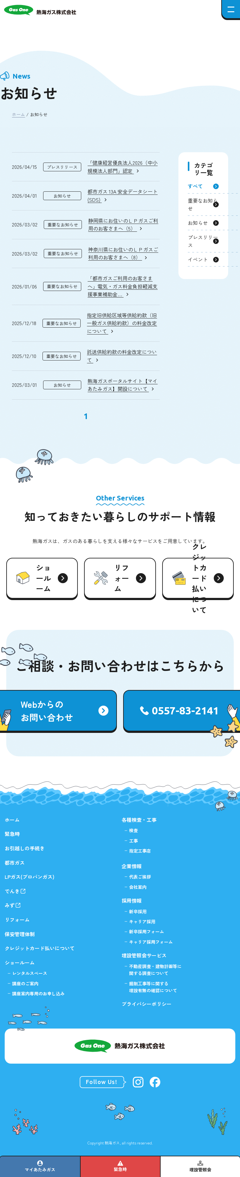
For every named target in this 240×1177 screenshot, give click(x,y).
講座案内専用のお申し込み (38, 993)
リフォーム (17, 919)
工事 (133, 840)
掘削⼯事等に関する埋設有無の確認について (153, 986)
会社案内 (138, 887)
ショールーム (20, 962)
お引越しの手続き (25, 848)
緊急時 (120, 1169)
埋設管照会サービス (144, 955)
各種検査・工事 (139, 819)
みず (10, 905)
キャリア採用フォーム (151, 942)
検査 (133, 830)
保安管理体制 (20, 934)
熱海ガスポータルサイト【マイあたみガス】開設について (123, 385)
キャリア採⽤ (142, 921)
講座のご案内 (25, 983)
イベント (198, 259)
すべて (195, 186)
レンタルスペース (29, 973)
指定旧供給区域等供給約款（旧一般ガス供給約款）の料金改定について (122, 323)
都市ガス (15, 862)
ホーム (18, 114)
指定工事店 (140, 851)
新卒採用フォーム (146, 931)
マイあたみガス (40, 1169)
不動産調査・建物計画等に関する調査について (155, 969)
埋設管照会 (200, 1169)
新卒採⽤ (138, 911)
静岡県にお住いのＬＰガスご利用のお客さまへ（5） (123, 224)
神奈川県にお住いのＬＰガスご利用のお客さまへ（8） (123, 253)
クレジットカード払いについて (40, 948)
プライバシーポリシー (147, 1004)
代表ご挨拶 (140, 877)
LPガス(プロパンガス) (29, 876)
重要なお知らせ (203, 204)
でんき (12, 891)
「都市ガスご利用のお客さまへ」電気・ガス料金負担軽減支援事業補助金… (123, 286)
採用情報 (132, 900)
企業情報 (132, 866)
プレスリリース (203, 241)
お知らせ (198, 222)
